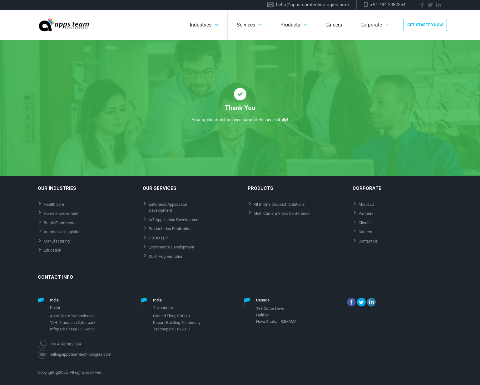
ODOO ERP (158, 238)
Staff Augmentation (166, 256)
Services (246, 25)
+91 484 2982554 (387, 4)
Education (52, 250)
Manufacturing (57, 241)
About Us (366, 204)
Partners (366, 213)
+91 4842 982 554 (65, 344)
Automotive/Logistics (63, 231)
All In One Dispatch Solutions (279, 204)
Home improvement (61, 213)
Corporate (371, 25)
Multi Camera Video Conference (281, 213)
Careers (333, 25)
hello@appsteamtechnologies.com (312, 4)
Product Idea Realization (170, 228)
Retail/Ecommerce (60, 222)
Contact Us (368, 241)
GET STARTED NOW (425, 25)
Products (290, 25)
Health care (54, 204)
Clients (365, 222)
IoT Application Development (174, 219)
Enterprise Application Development (168, 207)
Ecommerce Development (171, 247)
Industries (200, 25)
